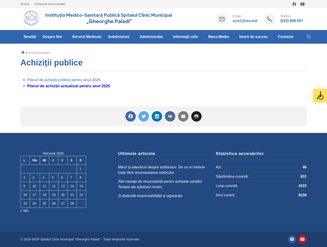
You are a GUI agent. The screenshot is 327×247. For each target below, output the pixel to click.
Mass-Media (218, 37)
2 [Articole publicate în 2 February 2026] (24, 177)
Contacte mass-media (50, 4)
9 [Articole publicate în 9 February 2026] (24, 186)
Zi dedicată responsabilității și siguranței (150, 196)
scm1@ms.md (245, 21)
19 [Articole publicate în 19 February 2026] (54, 195)
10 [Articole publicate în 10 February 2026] (34, 186)
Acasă (24, 4)
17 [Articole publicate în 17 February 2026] (34, 195)
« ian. (24, 210)
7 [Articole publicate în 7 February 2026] (71, 177)
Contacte (285, 37)
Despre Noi (52, 37)
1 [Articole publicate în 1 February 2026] (80, 169)
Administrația (151, 37)
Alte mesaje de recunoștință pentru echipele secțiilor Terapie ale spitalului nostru (160, 184)
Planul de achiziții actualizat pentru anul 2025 (68, 86)
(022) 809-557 (291, 21)
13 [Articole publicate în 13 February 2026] (63, 186)
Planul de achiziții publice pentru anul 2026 (63, 80)
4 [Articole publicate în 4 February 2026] (44, 177)
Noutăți (30, 37)
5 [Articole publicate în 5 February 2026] (53, 177)
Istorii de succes (253, 37)
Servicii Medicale (87, 37)
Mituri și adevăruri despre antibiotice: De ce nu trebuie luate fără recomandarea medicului (161, 170)
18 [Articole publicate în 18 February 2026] (44, 195)
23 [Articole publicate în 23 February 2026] (25, 203)
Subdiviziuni (118, 37)
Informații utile (185, 37)
